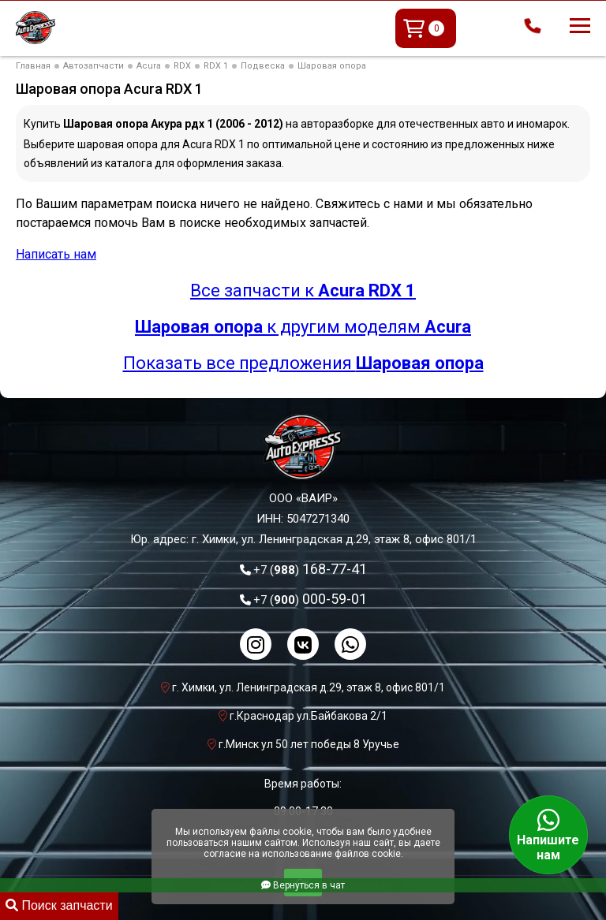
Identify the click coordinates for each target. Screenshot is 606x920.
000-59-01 (310, 598)
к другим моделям (303, 327)
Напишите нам (548, 834)
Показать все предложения (303, 363)
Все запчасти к (303, 290)
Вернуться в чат (303, 885)
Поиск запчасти (59, 905)
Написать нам (56, 254)
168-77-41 (310, 569)
